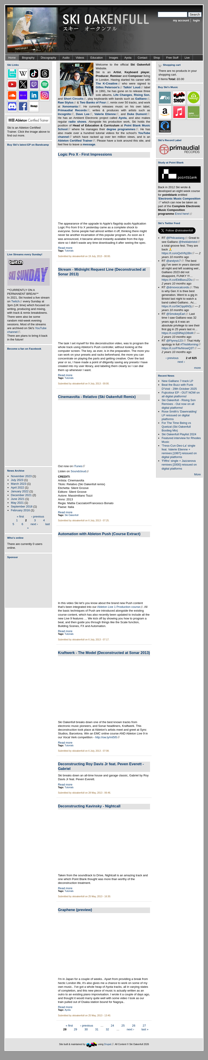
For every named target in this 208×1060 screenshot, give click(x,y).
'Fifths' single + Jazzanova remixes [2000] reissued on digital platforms (179, 464)
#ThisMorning (190, 344)
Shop (156, 57)
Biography (28, 57)
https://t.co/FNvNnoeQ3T (179, 348)
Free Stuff (172, 57)
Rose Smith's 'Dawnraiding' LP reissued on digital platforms (179, 415)
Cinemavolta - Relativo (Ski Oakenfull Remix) (97, 397)
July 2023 (17, 480)
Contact (142, 57)
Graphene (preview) (75, 910)
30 (86, 1029)
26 (133, 1025)
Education (97, 57)
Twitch (16, 301)
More (197, 474)
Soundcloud (80, 471)
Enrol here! (183, 213)
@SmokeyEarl (177, 314)
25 (123, 1025)
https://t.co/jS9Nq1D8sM (179, 333)
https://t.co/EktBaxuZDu (178, 279)
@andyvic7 (174, 260)
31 (97, 1029)
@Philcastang (176, 237)
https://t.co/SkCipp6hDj (178, 306)
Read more (65, 248)
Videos (80, 57)
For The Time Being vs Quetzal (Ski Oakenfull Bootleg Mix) (176, 426)
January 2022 (20, 491)
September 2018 (22, 506)
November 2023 (21, 476)
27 (144, 1025)
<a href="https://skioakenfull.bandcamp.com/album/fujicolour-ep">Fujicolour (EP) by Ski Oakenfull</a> (27, 197)
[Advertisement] (29, 583)
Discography (48, 57)
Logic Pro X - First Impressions (85, 154)
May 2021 (17, 502)
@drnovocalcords (179, 287)
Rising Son (141, 95)
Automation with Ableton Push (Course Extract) (99, 534)
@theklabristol (189, 241)
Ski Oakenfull (71, 515)
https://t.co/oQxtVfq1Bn (178, 253)
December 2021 (21, 495)
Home (12, 57)
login (196, 20)
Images (113, 57)
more (197, 367)
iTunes (79, 466)
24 (112, 1025)
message (89, 144)
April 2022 (17, 487)
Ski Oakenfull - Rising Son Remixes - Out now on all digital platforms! (179, 403)
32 (107, 1029)
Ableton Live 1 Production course (120, 606)
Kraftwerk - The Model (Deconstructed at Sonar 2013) (104, 653)
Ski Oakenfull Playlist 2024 (179, 434)
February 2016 (20, 510)
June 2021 (18, 499)
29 (75, 1029)
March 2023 (18, 483)
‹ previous (37, 516)
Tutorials (69, 251)
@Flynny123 (175, 340)
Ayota (128, 57)
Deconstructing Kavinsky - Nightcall (89, 806)
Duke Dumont (138, 114)
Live (187, 57)
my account (181, 20)
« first (20, 516)
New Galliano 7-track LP (177, 381)
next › (34, 524)
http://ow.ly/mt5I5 (107, 737)
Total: (172, 79)
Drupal (109, 1044)
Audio (66, 57)
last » (144, 1029)
